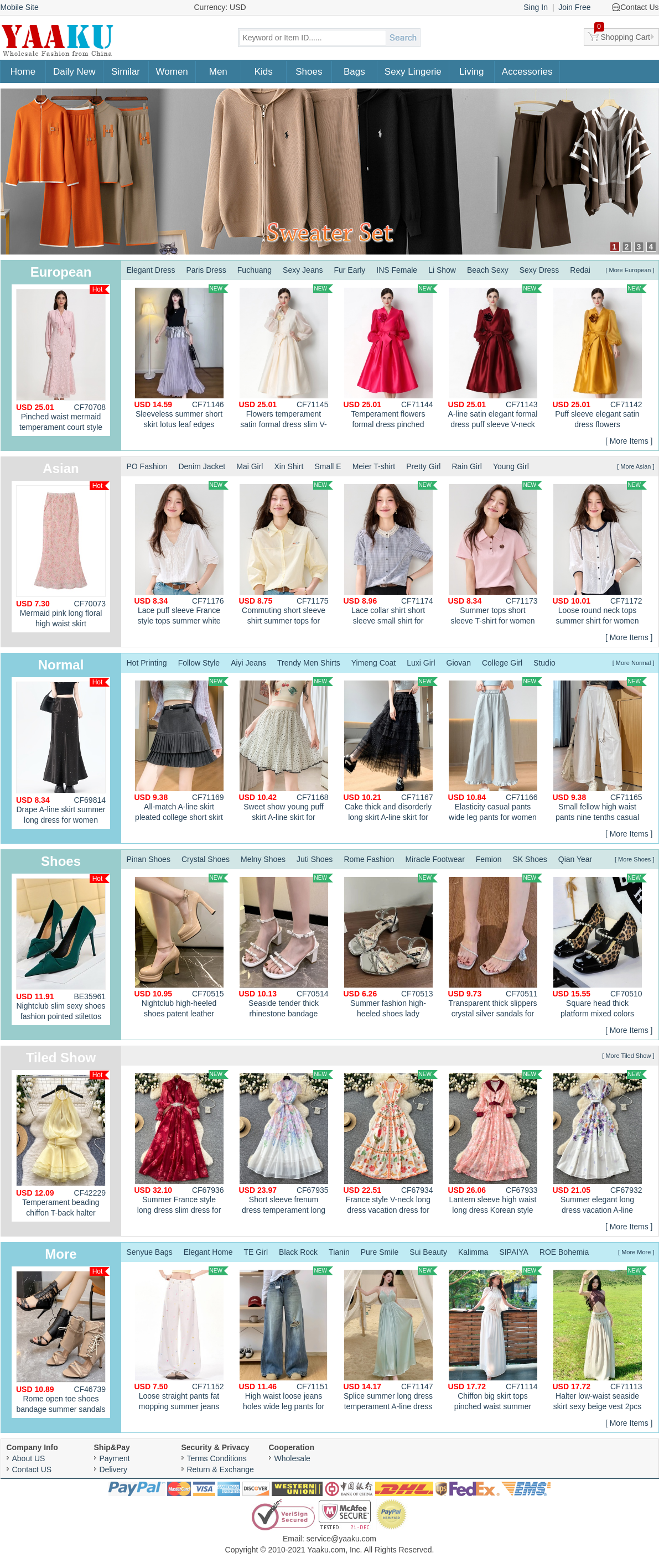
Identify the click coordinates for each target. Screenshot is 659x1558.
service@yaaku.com (341, 1538)
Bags (354, 71)
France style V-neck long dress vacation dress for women (391, 1143)
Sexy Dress (539, 270)
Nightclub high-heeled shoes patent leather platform (181, 947)
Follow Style (199, 662)
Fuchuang (254, 270)
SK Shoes (529, 859)
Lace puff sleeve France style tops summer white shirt (181, 554)
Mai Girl (249, 466)
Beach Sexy (487, 270)
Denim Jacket (201, 466)
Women (172, 71)
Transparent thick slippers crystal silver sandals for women (495, 947)
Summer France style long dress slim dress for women (181, 1143)
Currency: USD (220, 7)
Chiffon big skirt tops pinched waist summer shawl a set (495, 1340)
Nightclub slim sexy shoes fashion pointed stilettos (63, 947)
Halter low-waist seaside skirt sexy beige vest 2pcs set (600, 1340)
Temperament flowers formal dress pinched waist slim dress (391, 358)
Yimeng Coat (373, 662)
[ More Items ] (629, 441)
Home (23, 71)
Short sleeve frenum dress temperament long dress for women (286, 1143)
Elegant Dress (151, 270)
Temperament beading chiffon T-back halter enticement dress (63, 1146)
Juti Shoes (315, 859)
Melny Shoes (263, 859)
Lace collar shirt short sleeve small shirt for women (391, 554)
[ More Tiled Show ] (628, 1055)
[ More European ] (629, 270)
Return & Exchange (220, 1469)
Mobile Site (20, 7)
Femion (489, 859)
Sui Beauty (428, 1252)
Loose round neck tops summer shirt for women (600, 553)
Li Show (442, 270)
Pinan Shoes (148, 859)
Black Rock (298, 1252)
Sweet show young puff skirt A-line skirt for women (286, 750)
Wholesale (292, 1458)
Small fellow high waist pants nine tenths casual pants (600, 750)
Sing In (535, 7)
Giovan (459, 662)
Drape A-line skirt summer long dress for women (63, 751)
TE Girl (256, 1252)
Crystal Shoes (205, 859)
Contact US (32, 1469)
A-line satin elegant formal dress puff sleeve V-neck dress (495, 358)
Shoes (308, 71)
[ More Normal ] (634, 662)
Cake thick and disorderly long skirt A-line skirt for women (391, 750)
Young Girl (511, 466)
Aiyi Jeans (248, 662)
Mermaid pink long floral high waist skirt (63, 554)
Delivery (114, 1469)
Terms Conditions (217, 1458)
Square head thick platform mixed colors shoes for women (600, 947)
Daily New (74, 71)
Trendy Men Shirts (308, 662)
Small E (327, 466)
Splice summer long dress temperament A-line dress (391, 1338)
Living (471, 71)
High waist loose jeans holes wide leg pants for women (286, 1340)
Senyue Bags (150, 1252)
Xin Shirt (288, 466)
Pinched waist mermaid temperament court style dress (63, 360)
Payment (115, 1458)
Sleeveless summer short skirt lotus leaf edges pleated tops (181, 358)
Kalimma (473, 1252)
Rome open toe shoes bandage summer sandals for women (63, 1342)
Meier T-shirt (374, 466)
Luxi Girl (421, 662)
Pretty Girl (423, 466)
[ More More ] (636, 1252)
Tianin (339, 1252)
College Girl (502, 662)
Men (218, 71)
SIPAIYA (513, 1252)
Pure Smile (379, 1252)
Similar (125, 71)
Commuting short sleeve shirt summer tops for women (286, 554)
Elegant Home (208, 1252)
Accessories (527, 71)
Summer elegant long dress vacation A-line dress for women (600, 1143)
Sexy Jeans (303, 270)
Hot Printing (147, 662)
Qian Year (575, 859)
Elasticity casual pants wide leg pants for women (495, 749)
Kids (264, 71)
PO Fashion (147, 466)
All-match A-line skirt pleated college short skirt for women (181, 750)
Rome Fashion (369, 859)
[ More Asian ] (635, 466)
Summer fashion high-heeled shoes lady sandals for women (391, 947)
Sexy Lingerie (413, 71)
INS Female (396, 270)
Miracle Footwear (434, 859)
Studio (544, 662)
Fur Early (349, 270)
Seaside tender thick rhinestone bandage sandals (286, 947)
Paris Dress (206, 270)
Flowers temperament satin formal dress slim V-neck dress (286, 358)
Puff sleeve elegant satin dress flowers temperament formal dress (600, 358)
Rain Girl (466, 466)
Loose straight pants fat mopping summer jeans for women (181, 1340)
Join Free (574, 7)
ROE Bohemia (564, 1252)
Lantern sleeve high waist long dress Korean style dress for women (495, 1143)
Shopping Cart (622, 34)
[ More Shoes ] (635, 859)
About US (28, 1458)
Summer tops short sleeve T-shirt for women (495, 553)
